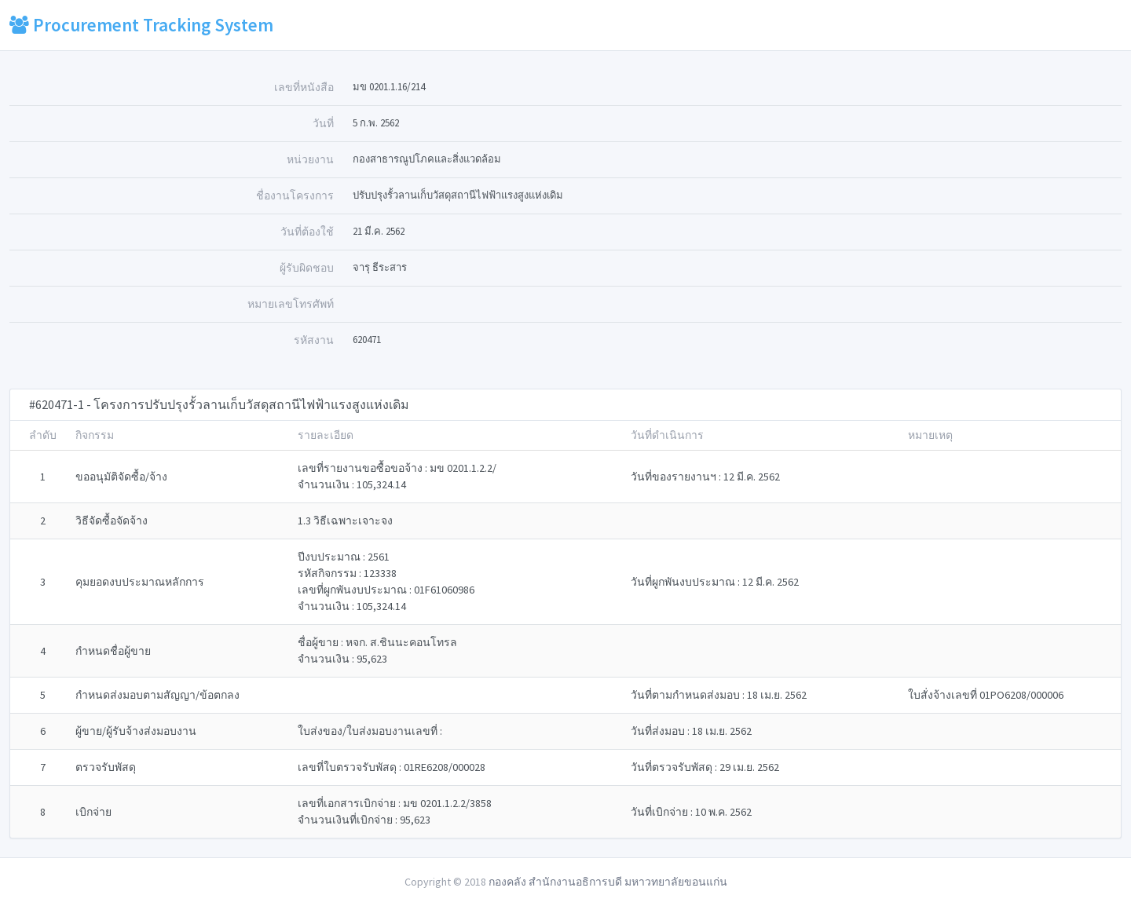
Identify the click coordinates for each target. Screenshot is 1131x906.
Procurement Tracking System (141, 24)
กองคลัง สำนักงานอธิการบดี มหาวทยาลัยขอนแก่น (608, 882)
